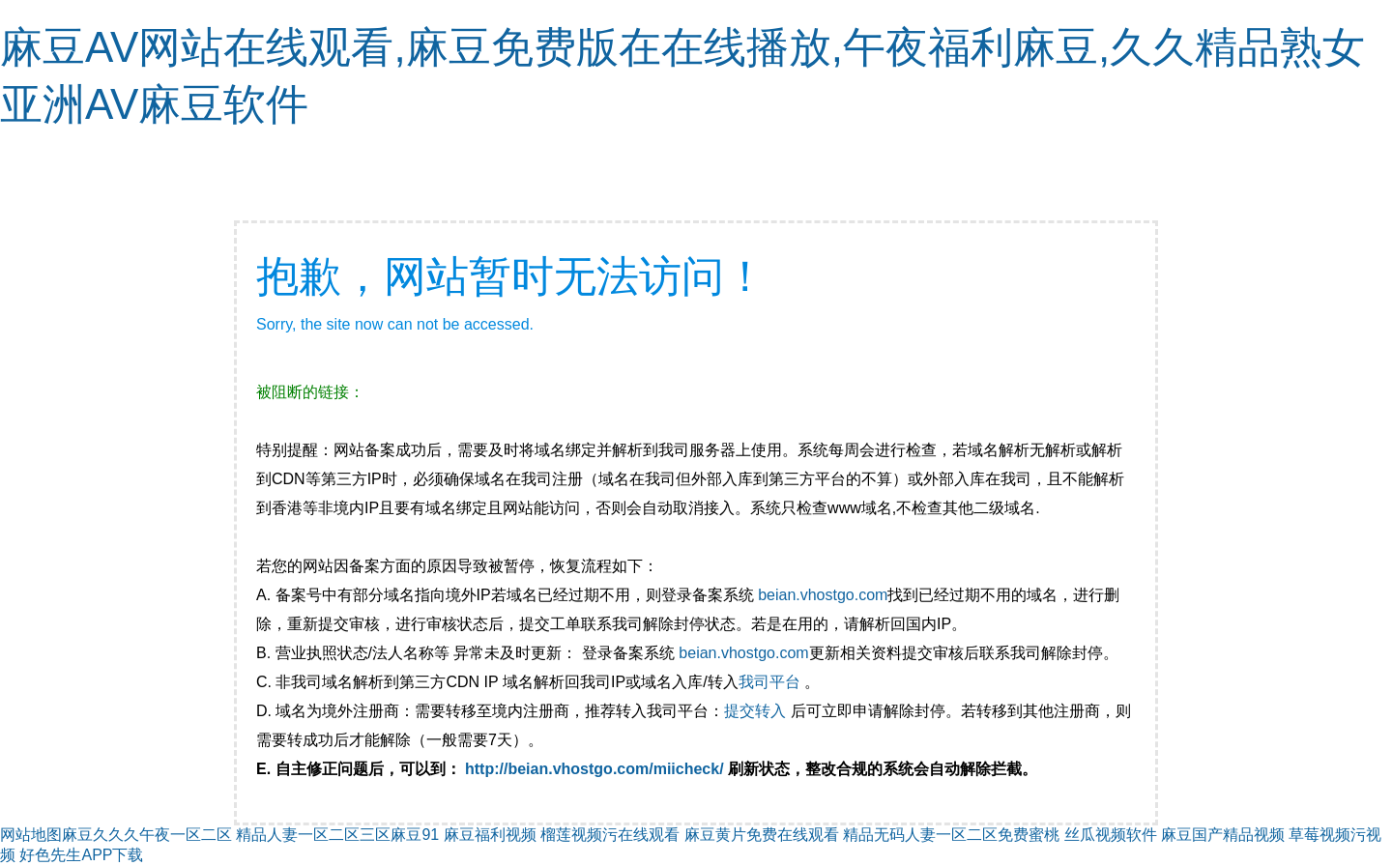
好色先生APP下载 (81, 855)
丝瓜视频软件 (1110, 834)
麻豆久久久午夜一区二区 (147, 834)
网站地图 (31, 834)
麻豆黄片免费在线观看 (761, 834)
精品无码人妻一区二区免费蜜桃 (951, 834)
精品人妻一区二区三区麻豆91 (337, 834)
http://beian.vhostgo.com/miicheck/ (594, 769)
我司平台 (771, 682)
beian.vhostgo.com (822, 595)
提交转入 (755, 711)
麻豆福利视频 (490, 834)
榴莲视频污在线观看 (610, 834)
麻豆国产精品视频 (1223, 834)
